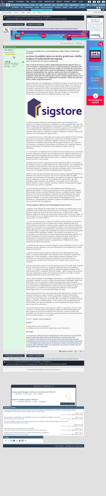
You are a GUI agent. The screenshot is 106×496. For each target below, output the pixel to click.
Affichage (79, 43)
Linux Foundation (45, 319)
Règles (39, 12)
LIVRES (36, 7)
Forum (8, 17)
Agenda (29, 12)
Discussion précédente (36, 370)
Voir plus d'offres (68, 404)
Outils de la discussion (66, 43)
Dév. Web (60, 5)
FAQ (27, 2)
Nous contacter (59, 446)
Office (88, 5)
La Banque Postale (23, 401)
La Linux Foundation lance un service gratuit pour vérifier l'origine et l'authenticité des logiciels (48, 29)
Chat (40, 2)
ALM (41, 5)
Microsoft (47, 5)
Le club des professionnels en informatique (27, 17)
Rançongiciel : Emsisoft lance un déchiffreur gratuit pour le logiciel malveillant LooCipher (32, 417)
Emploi (59, 2)
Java (54, 5)
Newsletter (49, 2)
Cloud (32, 5)
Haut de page (79, 446)
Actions (16, 12)
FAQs (24, 359)
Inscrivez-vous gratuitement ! (41, 9)
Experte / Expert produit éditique (25, 399)
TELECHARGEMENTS (38, 359)
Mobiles (94, 5)
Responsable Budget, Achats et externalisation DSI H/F (33, 392)
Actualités (46, 17)
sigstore (35, 319)
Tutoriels (20, 2)
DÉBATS (65, 7)
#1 (82, 47)
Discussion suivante (52, 370)
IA (37, 5)
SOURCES (58, 7)
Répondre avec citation (66, 351)
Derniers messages (6, 12)
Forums (10, 2)
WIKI (70, 7)
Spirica (19, 394)
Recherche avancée (99, 12)
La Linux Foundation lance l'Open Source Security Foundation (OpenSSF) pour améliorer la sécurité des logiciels (40, 410)
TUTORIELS (15, 7)
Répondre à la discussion (14, 24)
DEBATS (54, 359)
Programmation (74, 5)
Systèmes (102, 5)
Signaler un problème (35, 24)
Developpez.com (69, 446)
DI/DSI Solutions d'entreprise (20, 5)
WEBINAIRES (29, 7)
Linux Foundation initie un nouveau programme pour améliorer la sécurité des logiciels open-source (36, 421)
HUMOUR (82, 7)
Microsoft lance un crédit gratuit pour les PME (19, 429)
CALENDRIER (68, 359)
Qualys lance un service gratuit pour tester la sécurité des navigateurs (26, 433)
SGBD (82, 5)
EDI (66, 5)
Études (67, 2)
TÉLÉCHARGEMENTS (47, 7)
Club (80, 2)
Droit (74, 2)
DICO (75, 7)
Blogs (33, 2)
